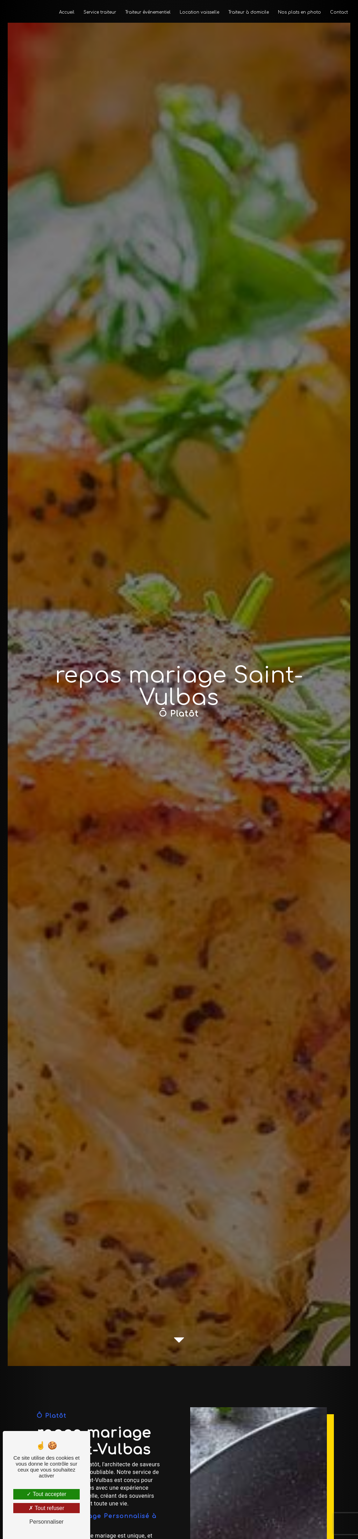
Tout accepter (46, 1494)
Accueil (66, 12)
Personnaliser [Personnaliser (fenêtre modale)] (46, 1522)
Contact (339, 12)
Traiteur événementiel (148, 12)
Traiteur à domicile (248, 12)
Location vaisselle (199, 12)
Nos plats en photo (299, 12)
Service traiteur (100, 12)
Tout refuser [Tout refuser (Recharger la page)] (46, 1508)
